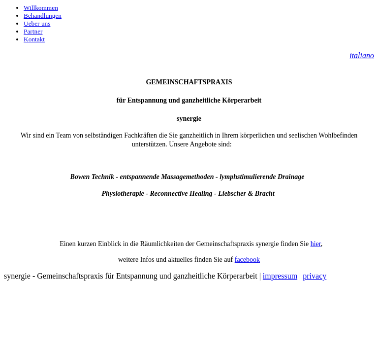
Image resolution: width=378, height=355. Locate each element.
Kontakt (34, 39)
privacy (314, 276)
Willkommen (41, 7)
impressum (280, 276)
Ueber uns (37, 23)
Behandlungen (43, 15)
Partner (33, 31)
